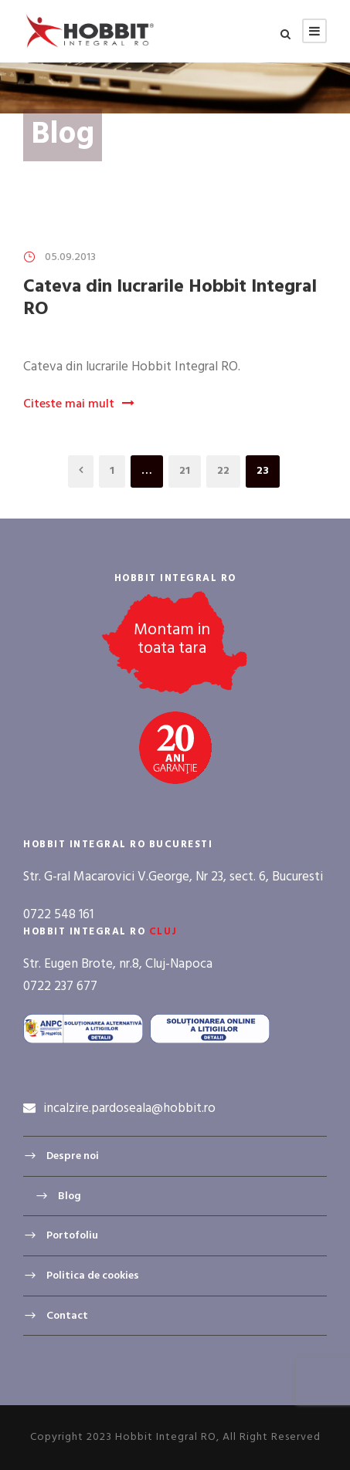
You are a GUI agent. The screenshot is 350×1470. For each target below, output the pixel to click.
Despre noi (72, 1156)
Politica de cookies (92, 1276)
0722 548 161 (58, 914)
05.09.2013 (70, 257)
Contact (67, 1315)
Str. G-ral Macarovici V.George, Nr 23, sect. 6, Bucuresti (173, 877)
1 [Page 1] (112, 471)
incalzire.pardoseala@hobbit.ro (129, 1108)
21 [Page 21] (184, 471)
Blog (69, 1196)
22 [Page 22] (223, 471)
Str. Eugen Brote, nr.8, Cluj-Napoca (117, 964)
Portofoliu (72, 1236)
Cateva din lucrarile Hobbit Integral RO (170, 298)
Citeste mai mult (78, 404)
